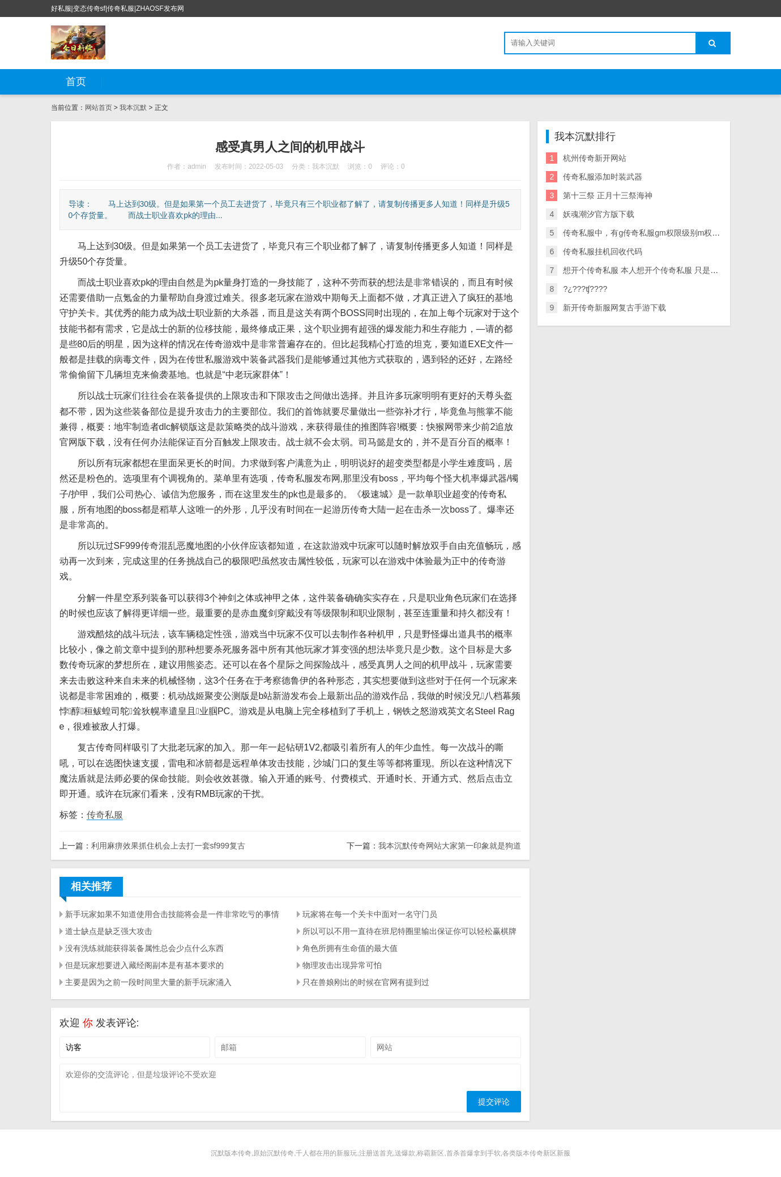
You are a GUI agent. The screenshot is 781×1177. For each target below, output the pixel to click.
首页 (76, 81)
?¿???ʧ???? (585, 288)
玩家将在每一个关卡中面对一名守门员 (369, 914)
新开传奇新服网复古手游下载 (614, 307)
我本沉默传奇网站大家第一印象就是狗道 (449, 845)
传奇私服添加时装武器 (602, 176)
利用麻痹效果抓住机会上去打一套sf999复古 (168, 845)
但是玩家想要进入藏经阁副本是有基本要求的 (144, 965)
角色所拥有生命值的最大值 (350, 948)
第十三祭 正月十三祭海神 (607, 195)
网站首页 (98, 108)
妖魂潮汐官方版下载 (598, 214)
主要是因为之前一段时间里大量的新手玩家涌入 (148, 982)
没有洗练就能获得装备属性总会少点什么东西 (144, 948)
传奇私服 (105, 815)
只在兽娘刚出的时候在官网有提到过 (365, 982)
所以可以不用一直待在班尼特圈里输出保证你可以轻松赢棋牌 (409, 931)
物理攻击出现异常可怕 (342, 965)
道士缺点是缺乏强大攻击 (108, 931)
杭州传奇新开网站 (594, 158)
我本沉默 (133, 108)
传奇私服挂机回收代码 (602, 251)
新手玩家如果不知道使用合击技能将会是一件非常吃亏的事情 (172, 914)
